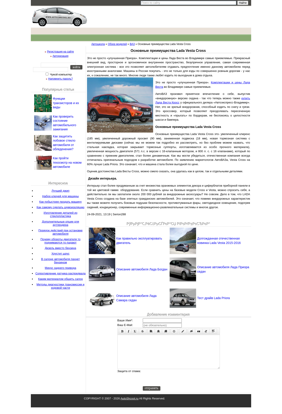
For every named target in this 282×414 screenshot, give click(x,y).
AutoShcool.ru (130, 405)
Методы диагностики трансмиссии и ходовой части (60, 286)
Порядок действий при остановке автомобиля (60, 232)
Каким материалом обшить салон (60, 279)
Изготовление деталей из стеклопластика (60, 214)
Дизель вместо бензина (60, 248)
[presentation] (176, 384)
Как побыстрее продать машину (60, 201)
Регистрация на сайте (60, 51)
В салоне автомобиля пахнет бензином (60, 260)
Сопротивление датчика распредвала (60, 273)
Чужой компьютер (60, 74)
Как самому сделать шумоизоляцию (60, 207)
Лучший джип (60, 190)
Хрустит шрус (61, 253)
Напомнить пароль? (60, 78)
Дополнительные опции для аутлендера (60, 223)
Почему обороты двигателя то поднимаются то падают (61, 241)
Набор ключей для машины (60, 196)
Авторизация (61, 56)
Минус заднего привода (60, 268)
